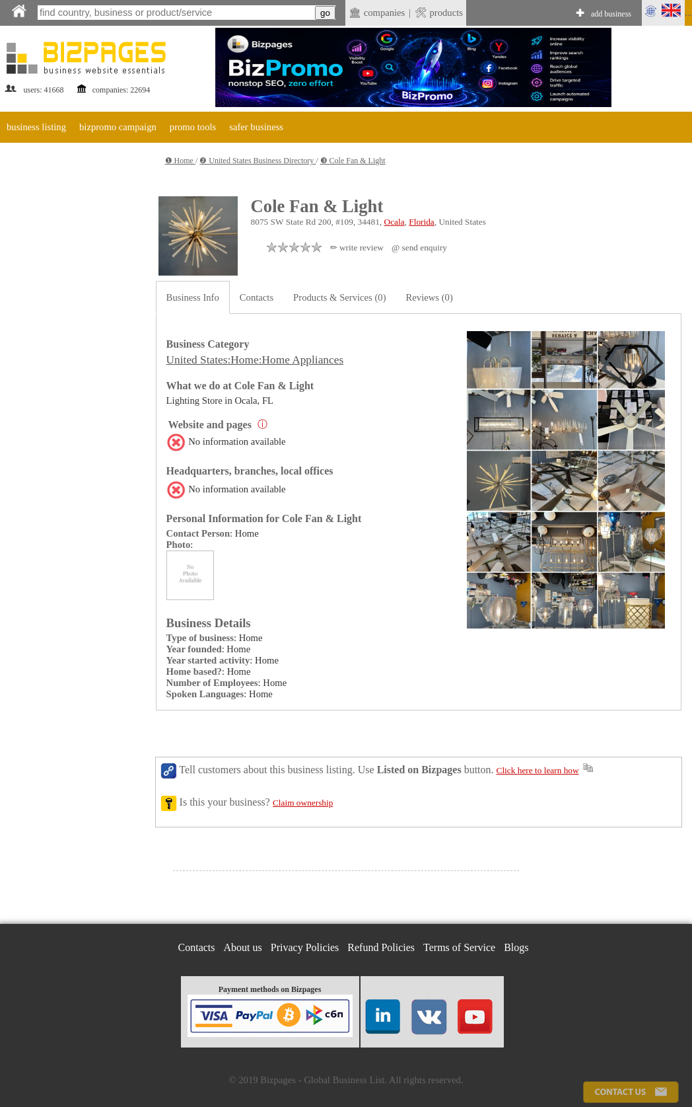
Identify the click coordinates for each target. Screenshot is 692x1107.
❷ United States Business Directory (257, 160)
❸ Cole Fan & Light (353, 160)
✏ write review (357, 247)
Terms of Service (459, 947)
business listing (36, 127)
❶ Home (180, 160)
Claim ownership (303, 803)
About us (243, 947)
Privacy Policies (305, 947)
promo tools (193, 127)
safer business (256, 127)
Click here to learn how (538, 770)
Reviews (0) (429, 297)
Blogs (516, 947)
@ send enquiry (419, 247)
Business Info (192, 297)
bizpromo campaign (117, 127)
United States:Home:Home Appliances (255, 360)
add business (611, 14)
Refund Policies (381, 947)
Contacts (256, 297)
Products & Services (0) (339, 297)
